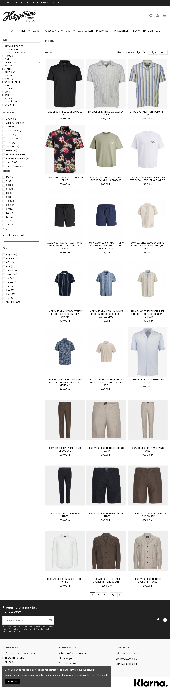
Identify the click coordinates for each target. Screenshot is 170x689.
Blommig (12, 258)
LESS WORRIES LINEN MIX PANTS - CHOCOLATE (65, 449)
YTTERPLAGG (11, 49)
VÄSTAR (8, 75)
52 (113, 595)
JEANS (7, 69)
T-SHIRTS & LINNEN (14, 52)
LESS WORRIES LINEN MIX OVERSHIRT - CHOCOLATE (106, 580)
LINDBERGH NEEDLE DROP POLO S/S (64, 113)
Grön (11, 282)
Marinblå (13, 302)
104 (10, 177)
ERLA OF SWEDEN (16, 154)
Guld (10, 290)
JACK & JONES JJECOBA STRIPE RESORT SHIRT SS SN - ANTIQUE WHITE (147, 245)
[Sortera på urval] (153, 52)
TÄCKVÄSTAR (11, 101)
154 (9, 217)
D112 (10, 224)
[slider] (3, 241)
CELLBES (11, 134)
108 (9, 193)
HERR (5, 39)
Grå (10, 278)
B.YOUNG (11, 119)
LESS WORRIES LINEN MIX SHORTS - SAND (106, 449)
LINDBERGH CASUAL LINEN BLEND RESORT (148, 381)
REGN (7, 85)
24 (163, 52)
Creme (11, 270)
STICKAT (8, 88)
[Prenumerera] (50, 620)
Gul (9, 286)
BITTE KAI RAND (15, 123)
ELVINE (11, 150)
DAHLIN (12, 138)
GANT (11, 162)
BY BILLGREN (13, 130)
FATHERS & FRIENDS (17, 158)
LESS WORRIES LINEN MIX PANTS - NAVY (65, 515)
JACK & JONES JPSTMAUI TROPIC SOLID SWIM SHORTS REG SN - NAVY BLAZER (106, 245)
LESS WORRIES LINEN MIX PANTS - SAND (148, 449)
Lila (9, 298)
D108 (10, 220)
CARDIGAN (10, 72)
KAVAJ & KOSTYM (13, 46)
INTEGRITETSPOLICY (41, 3)
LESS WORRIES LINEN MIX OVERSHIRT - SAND (147, 580)
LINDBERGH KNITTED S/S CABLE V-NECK (106, 113)
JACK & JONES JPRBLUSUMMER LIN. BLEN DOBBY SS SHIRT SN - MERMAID (148, 314)
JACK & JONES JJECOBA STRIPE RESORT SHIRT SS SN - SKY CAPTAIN (65, 314)
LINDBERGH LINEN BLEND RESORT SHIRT (65, 179)
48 (10, 201)
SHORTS (8, 78)
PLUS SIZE (9, 98)
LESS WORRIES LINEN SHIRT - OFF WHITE (65, 580)
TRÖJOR (8, 55)
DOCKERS (12, 146)
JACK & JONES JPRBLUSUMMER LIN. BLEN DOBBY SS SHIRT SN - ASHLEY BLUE (106, 314)
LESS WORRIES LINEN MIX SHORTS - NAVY (106, 515)
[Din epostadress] (25, 620)
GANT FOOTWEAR (16, 166)
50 (9, 197)
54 (9, 189)
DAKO (10, 142)
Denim (11, 274)
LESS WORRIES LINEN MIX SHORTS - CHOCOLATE (147, 515)
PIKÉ (6, 59)
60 (9, 209)
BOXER (11, 126)
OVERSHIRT (10, 104)
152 (10, 213)
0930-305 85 (70, 663)
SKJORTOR (10, 62)
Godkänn (12, 681)
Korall (10, 294)
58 (10, 205)
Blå (10, 262)
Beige (11, 254)
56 (10, 185)
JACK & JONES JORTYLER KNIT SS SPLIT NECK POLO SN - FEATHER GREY (106, 382)
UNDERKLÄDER (12, 82)
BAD (6, 95)
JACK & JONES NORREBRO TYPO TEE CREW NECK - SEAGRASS (106, 179)
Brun (10, 266)
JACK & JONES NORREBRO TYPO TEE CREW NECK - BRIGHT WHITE (147, 179)
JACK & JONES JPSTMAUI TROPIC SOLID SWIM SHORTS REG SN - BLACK (64, 245)
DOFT (7, 91)
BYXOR (8, 65)
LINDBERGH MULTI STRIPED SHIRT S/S (147, 113)
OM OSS (57, 3)
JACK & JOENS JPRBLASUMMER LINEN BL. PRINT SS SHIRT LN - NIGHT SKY (65, 382)
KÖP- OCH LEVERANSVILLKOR (15, 3)
